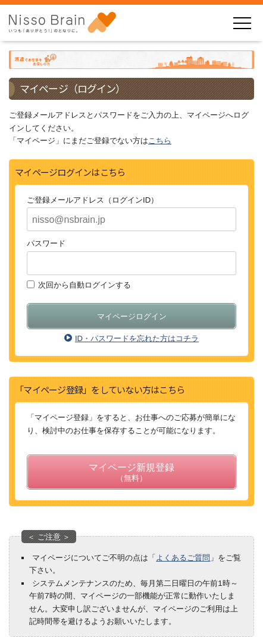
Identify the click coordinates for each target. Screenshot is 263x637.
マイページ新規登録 (131, 473)
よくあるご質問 (183, 557)
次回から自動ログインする (84, 284)
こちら (159, 140)
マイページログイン (132, 316)
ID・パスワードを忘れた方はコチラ (131, 338)
